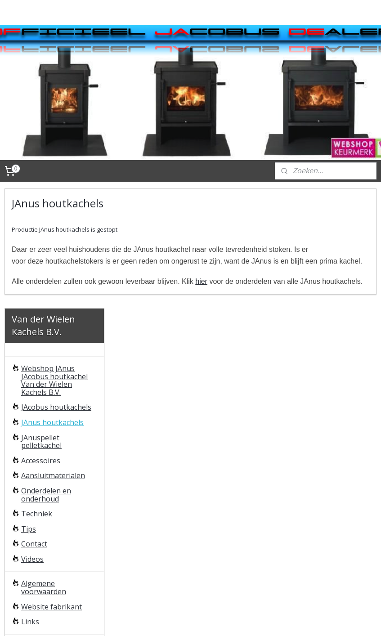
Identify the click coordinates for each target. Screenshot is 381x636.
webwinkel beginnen (240, 619)
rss (205, 619)
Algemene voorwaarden (43, 468)
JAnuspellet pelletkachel (41, 322)
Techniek (36, 394)
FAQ (28, 527)
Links (30, 502)
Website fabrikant (51, 487)
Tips (28, 409)
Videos (32, 439)
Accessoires (40, 341)
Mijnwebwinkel (318, 619)
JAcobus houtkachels (56, 287)
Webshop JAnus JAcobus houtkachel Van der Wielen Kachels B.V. (54, 261)
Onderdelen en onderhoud (46, 375)
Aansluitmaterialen (53, 356)
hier (310, 293)
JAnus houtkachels (52, 303)
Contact (34, 424)
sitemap (186, 619)
